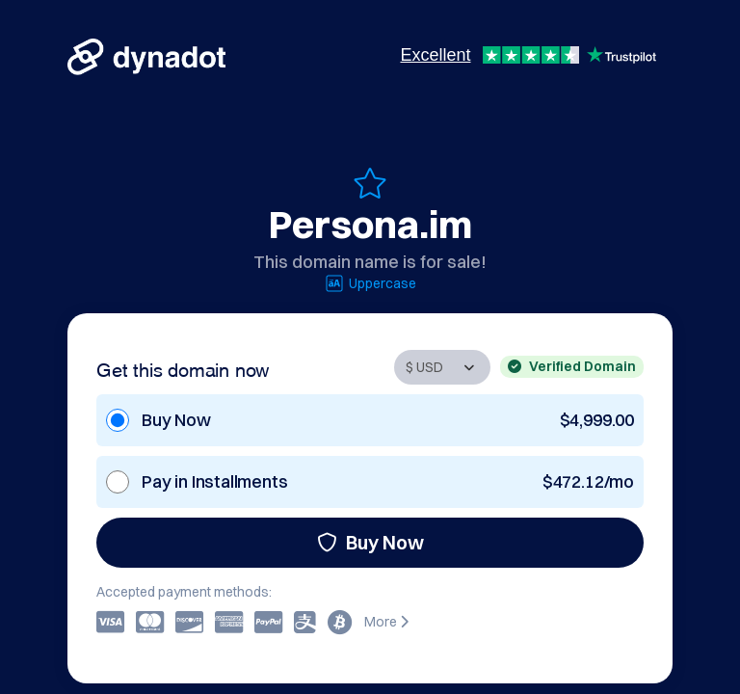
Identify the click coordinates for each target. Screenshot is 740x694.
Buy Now (370, 542)
